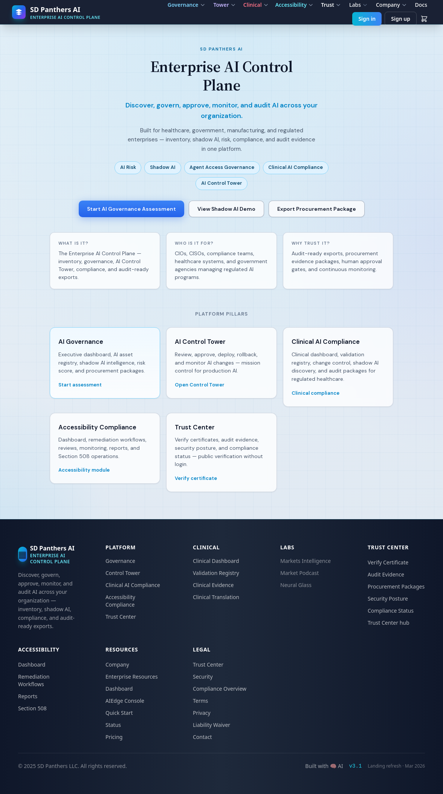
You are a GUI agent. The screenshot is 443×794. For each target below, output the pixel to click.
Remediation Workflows (33, 680)
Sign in (367, 18)
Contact (202, 736)
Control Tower (122, 572)
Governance (120, 560)
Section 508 (32, 708)
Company (117, 664)
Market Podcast (299, 572)
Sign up (400, 18)
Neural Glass (296, 585)
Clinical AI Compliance (132, 585)
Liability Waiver (211, 724)
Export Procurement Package (316, 208)
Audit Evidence (386, 574)
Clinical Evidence (213, 585)
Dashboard (31, 664)
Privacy (202, 712)
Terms (200, 700)
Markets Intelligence (305, 560)
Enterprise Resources (131, 676)
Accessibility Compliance (120, 600)
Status (113, 724)
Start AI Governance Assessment (131, 208)
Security (203, 676)
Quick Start (119, 712)
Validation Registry (216, 572)
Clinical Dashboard (216, 560)
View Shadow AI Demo (226, 208)
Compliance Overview (219, 688)
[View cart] (424, 19)
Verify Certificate (388, 562)
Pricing (113, 736)
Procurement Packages (396, 586)
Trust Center (120, 616)
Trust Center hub (388, 622)
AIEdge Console (124, 700)
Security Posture (388, 598)
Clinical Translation (216, 597)
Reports (27, 696)
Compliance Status (391, 610)
